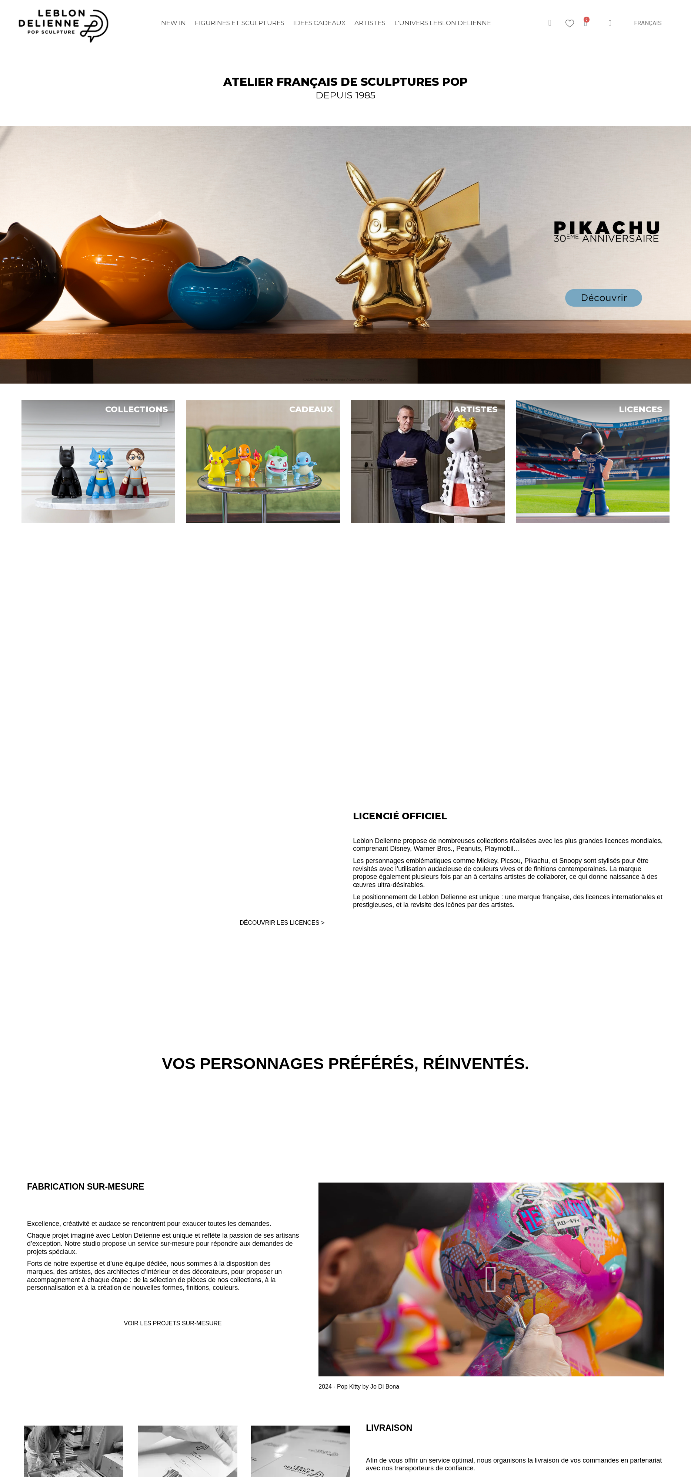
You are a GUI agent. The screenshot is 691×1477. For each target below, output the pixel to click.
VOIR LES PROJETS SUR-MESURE (173, 1323)
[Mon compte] (610, 23)
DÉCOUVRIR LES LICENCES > (282, 923)
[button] (550, 23)
